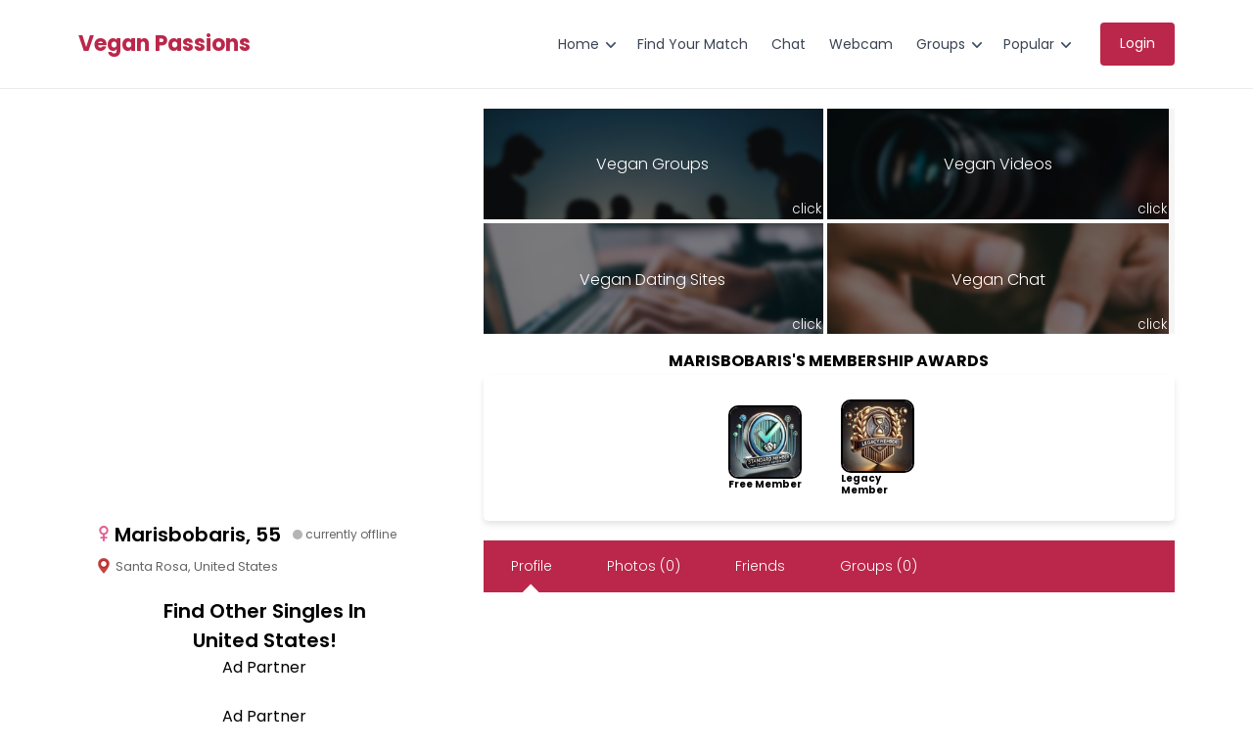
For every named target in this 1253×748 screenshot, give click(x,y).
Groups (940, 44)
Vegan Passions (164, 44)
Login (1137, 43)
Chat (788, 44)
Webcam (861, 44)
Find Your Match (692, 44)
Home (578, 44)
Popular (1028, 44)
